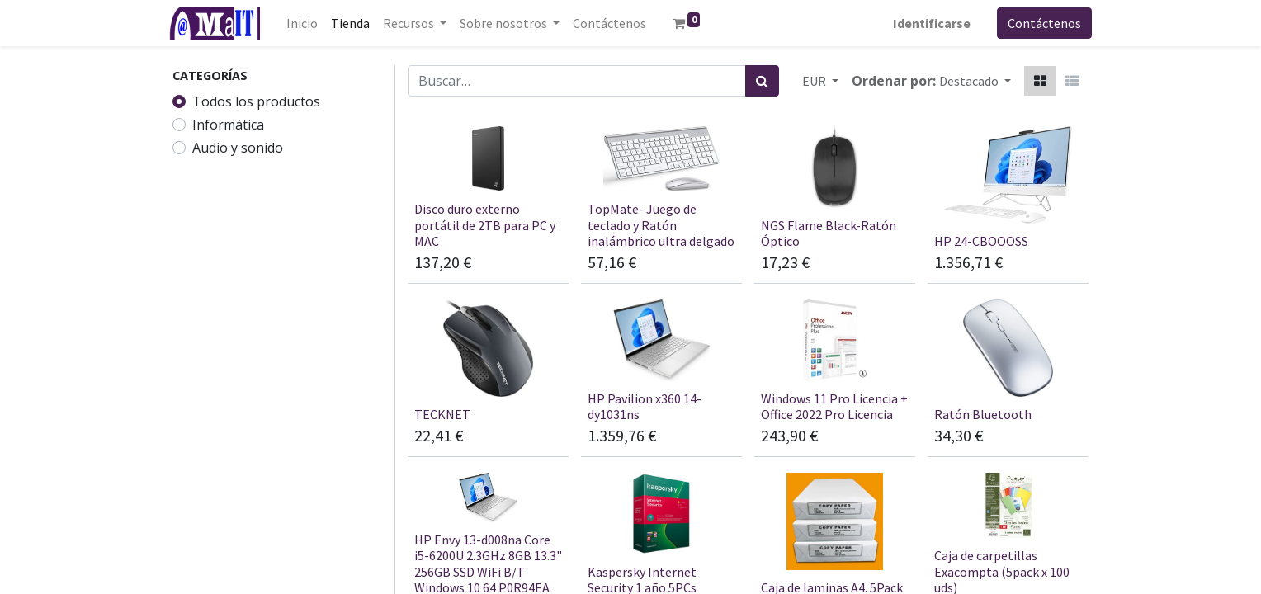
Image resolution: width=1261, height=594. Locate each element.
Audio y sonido (237, 148)
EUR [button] (815, 81)
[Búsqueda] (762, 81)
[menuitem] (305, 23)
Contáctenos (1041, 23)
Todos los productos (256, 101)
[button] (975, 81)
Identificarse (928, 23)
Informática (228, 125)
